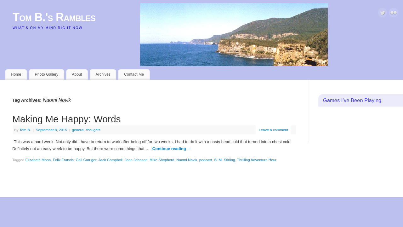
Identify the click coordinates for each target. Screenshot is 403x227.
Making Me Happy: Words (66, 119)
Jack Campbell (111, 160)
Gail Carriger (86, 160)
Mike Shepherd (162, 160)
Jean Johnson (136, 160)
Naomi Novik (186, 160)
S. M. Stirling (224, 160)
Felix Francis (63, 160)
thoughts (93, 130)
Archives (103, 74)
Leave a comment (273, 130)
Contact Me (134, 74)
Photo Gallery (46, 74)
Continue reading (171, 148)
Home (16, 74)
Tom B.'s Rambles (54, 17)
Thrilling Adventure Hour (256, 160)
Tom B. (25, 130)
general (78, 130)
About (77, 74)
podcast (205, 160)
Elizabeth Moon (38, 160)
